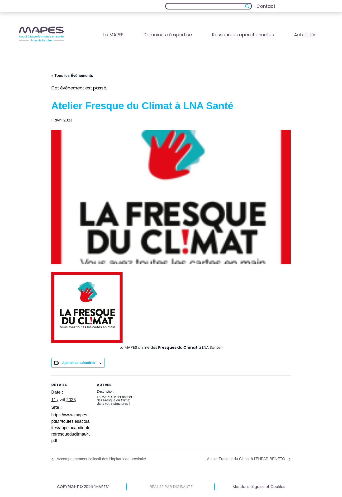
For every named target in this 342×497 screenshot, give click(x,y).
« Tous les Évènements (72, 76)
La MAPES (113, 35)
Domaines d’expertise (167, 35)
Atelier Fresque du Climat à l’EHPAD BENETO (246, 459)
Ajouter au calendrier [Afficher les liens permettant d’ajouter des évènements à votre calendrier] (78, 363)
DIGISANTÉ (183, 486)
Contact (266, 6)
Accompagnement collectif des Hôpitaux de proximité (101, 459)
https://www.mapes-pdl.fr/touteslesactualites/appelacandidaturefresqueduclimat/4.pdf (70, 428)
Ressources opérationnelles (243, 35)
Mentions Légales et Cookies (259, 486)
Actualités (305, 35)
